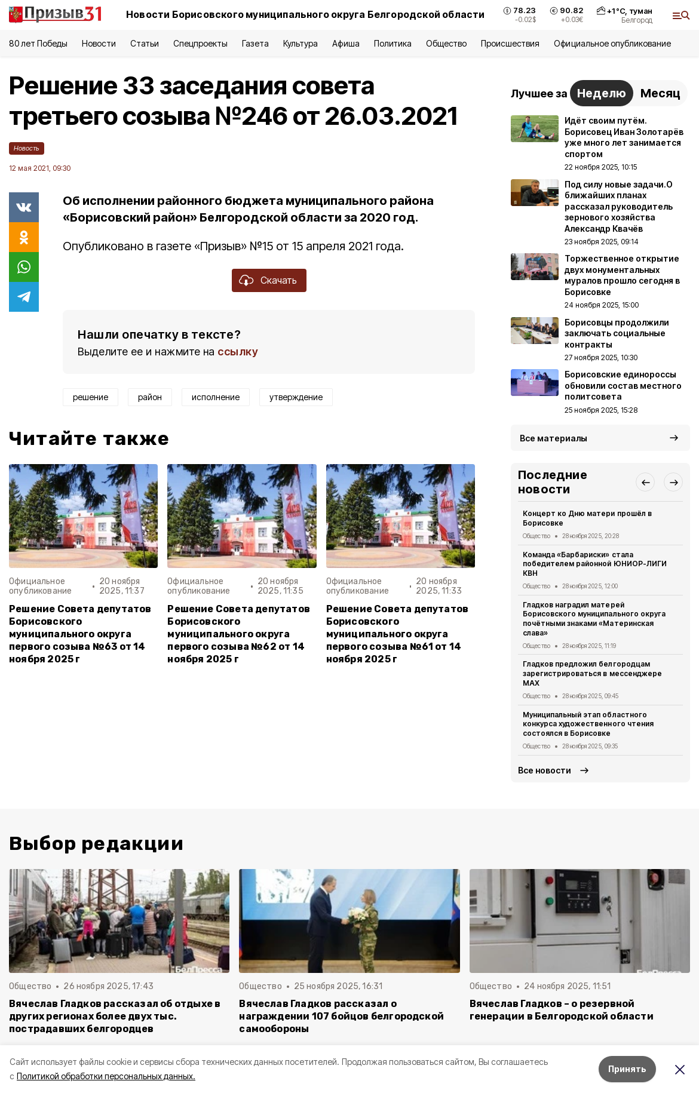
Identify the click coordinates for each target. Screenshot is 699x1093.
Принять (627, 1069)
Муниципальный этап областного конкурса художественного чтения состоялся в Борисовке (588, 724)
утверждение (296, 397)
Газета (255, 43)
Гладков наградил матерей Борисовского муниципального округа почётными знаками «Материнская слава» (594, 618)
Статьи (144, 43)
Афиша (345, 43)
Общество (446, 43)
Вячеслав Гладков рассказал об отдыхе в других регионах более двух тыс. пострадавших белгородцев (114, 1016)
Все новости (544, 770)
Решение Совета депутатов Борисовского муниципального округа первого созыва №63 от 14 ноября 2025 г (80, 634)
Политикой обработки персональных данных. (106, 1076)
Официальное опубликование (612, 43)
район (150, 397)
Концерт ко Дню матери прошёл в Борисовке (587, 518)
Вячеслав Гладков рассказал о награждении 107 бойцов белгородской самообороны (341, 1016)
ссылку (237, 351)
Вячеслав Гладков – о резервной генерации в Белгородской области (562, 1010)
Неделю (601, 93)
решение (90, 397)
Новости (98, 43)
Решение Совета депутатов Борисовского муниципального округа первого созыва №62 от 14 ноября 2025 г (238, 634)
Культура (300, 43)
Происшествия (510, 43)
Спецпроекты (200, 43)
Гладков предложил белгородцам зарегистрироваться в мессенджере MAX (592, 673)
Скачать (278, 280)
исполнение (216, 397)
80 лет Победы (38, 43)
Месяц (660, 93)
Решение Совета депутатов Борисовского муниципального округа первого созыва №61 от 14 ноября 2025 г (397, 634)
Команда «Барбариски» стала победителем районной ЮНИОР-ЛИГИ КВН (595, 564)
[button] (645, 482)
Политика (393, 43)
